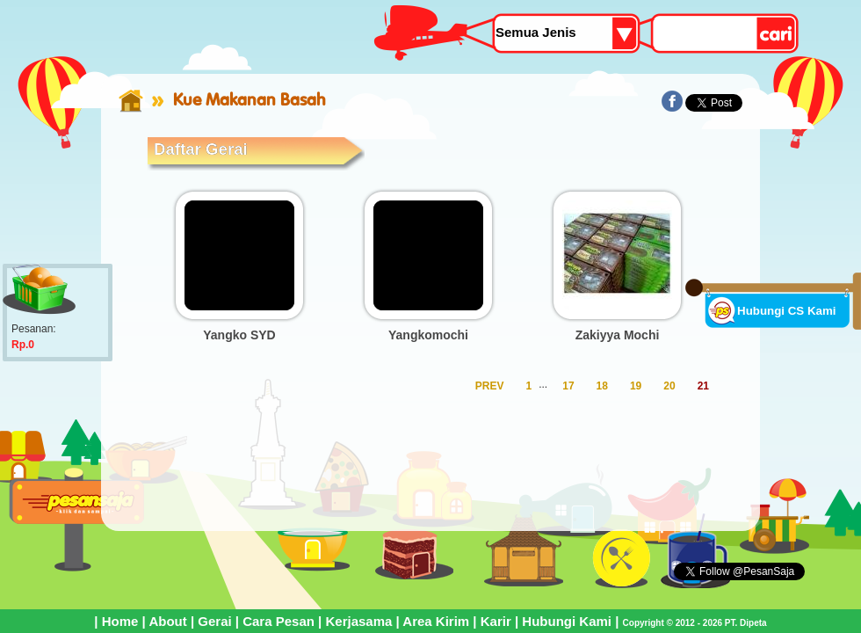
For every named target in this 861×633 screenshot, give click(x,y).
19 (635, 386)
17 (568, 386)
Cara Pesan (278, 621)
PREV (489, 386)
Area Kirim (435, 621)
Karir (496, 621)
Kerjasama (358, 621)
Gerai (214, 621)
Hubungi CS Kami (786, 310)
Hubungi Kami (566, 621)
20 (669, 386)
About (167, 621)
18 (602, 386)
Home (120, 621)
